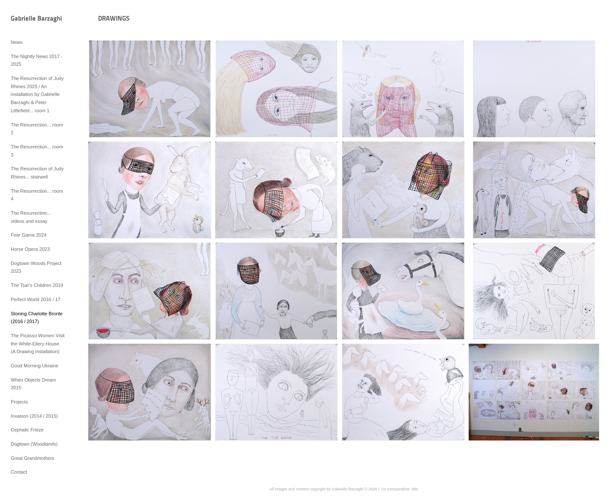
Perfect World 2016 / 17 (35, 299)
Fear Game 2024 (28, 234)
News (17, 42)
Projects (19, 401)
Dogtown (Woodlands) (34, 444)
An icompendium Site (399, 489)
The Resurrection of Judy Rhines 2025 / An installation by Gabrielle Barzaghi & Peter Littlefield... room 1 (37, 94)
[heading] (32, 19)
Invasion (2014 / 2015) (34, 416)
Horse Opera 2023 (30, 249)
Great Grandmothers (32, 458)
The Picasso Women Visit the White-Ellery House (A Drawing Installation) (38, 343)
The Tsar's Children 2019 (37, 285)
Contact (19, 471)
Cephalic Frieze (27, 429)
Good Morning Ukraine (35, 365)
